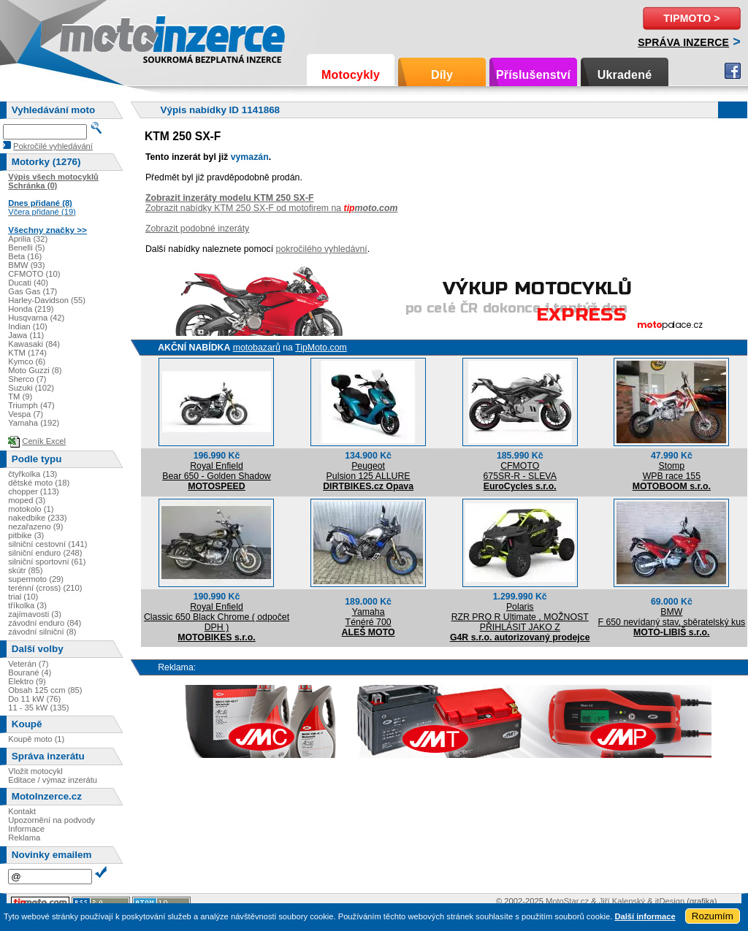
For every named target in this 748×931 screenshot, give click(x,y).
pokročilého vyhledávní (321, 249)
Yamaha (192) (33, 422)
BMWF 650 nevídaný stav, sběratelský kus (671, 617)
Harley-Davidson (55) (46, 300)
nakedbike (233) (37, 517)
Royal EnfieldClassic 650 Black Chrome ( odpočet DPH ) (216, 617)
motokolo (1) (30, 509)
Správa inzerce (683, 42)
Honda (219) (30, 308)
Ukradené (625, 75)
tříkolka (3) (27, 605)
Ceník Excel (44, 441)
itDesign (669, 901)
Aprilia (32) (27, 238)
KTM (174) (27, 352)
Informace (26, 828)
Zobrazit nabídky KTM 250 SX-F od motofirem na (271, 208)
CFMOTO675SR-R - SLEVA (520, 471)
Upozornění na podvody (51, 820)
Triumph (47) (31, 405)
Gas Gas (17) (32, 291)
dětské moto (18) (38, 482)
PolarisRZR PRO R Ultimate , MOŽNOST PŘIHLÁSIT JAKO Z (520, 617)
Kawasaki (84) (34, 344)
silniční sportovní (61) (46, 561)
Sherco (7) (27, 379)
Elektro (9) (27, 681)
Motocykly (350, 75)
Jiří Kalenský (622, 901)
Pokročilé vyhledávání (53, 146)
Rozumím (712, 916)
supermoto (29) (36, 579)
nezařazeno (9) (35, 526)
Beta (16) (25, 256)
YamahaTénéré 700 (369, 617)
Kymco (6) (26, 361)
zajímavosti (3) (34, 614)
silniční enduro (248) (45, 552)
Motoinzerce (91, 36)
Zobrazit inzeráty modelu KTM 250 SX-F (229, 198)
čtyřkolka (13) (32, 474)
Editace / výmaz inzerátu (52, 779)
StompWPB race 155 (672, 471)
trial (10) (23, 596)
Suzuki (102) (31, 387)
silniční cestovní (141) (47, 544)
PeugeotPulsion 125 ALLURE (369, 471)
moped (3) (26, 500)
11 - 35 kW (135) (38, 707)
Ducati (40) (28, 282)
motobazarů (256, 347)
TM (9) (20, 396)
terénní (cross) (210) (45, 587)
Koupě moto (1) (36, 739)
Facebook (733, 71)
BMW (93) (26, 265)
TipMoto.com (321, 347)
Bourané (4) (29, 672)
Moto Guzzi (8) (34, 370)
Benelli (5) (26, 247)
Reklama (24, 837)
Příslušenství (533, 75)
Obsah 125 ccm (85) (45, 690)
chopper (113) (33, 491)
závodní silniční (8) (42, 631)
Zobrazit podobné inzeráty (197, 228)
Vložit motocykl (35, 771)
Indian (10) (27, 326)
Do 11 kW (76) (34, 698)
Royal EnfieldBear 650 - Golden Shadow (216, 471)
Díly (442, 75)
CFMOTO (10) (34, 273)
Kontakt (22, 811)
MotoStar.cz (567, 901)
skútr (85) (25, 570)
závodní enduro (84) (44, 622)
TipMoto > (691, 18)
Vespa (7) (25, 414)
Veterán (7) (28, 663)
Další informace (644, 916)
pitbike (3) (26, 535)
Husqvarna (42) (36, 317)
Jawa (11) (26, 335)
